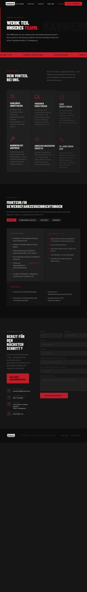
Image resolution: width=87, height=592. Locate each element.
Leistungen (19, 4)
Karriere (61, 4)
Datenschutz (75, 435)
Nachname (67, 332)
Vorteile (31, 4)
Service (41, 4)
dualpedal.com (33, 263)
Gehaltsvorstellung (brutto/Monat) (53, 367)
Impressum (64, 435)
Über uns (51, 4)
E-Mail (42, 341)
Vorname (43, 332)
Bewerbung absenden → (54, 396)
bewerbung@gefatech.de (21, 392)
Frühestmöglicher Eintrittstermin (52, 359)
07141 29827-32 (18, 414)
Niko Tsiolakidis (18, 398)
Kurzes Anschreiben (47, 376)
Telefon (43, 350)
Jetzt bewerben (73, 4)
